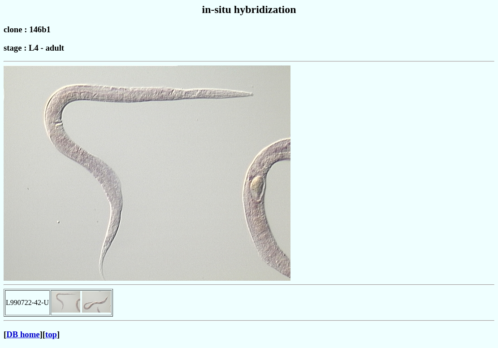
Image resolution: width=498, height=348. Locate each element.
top (51, 334)
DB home (22, 334)
